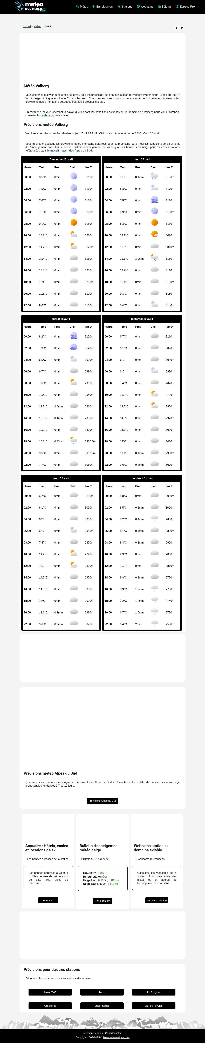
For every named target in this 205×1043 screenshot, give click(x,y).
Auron (102, 992)
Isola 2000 (50, 992)
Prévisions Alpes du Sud (102, 800)
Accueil (27, 26)
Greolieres (50, 1005)
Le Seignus (153, 992)
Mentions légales (93, 1033)
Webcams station (157, 900)
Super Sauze (102, 1005)
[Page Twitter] (182, 28)
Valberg (38, 26)
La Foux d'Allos (153, 1005)
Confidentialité (113, 1033)
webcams (48, 115)
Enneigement (102, 901)
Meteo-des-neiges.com (116, 1037)
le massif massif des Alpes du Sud (69, 150)
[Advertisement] (102, 658)
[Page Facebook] (177, 28)
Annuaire (48, 900)
